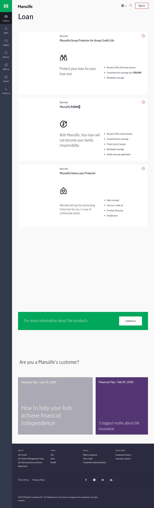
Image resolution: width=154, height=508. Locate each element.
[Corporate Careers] (123, 454)
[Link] (6, 6)
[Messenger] (95, 481)
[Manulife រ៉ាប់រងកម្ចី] (83, 129)
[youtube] (103, 481)
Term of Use (23, 479)
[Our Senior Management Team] (31, 458)
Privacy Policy (38, 479)
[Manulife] (50, 6)
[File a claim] (88, 458)
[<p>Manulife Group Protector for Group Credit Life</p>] (83, 63)
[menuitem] (6, 18)
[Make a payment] (90, 454)
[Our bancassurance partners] (30, 462)
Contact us (131, 320)
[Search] (130, 5)
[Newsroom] (22, 466)
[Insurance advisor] (123, 458)
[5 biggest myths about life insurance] (122, 406)
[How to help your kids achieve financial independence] (55, 406)
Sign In (142, 5)
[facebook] (87, 481)
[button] (123, 6)
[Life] (52, 454)
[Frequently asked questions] (94, 462)
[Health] (53, 462)
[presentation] (6, 18)
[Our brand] (22, 454)
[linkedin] (112, 481)
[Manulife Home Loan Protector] (83, 196)
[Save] (53, 458)
